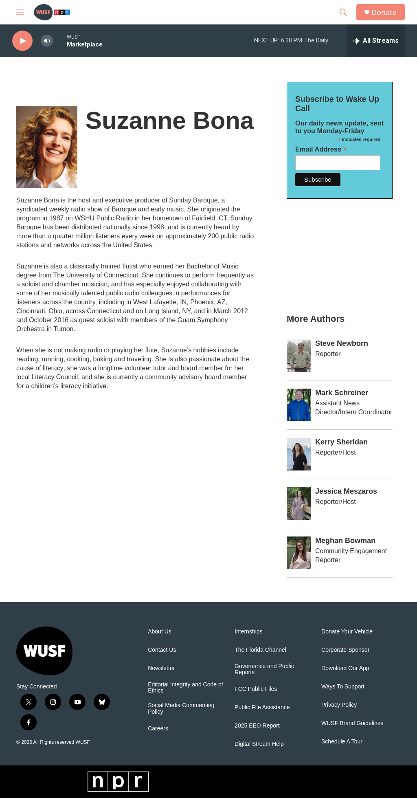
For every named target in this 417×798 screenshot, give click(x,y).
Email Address (321, 149)
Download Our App (345, 668)
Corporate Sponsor (345, 650)
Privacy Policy (339, 705)
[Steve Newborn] (299, 355)
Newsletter (161, 668)
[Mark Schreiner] (299, 405)
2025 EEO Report (257, 726)
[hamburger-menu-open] (20, 12)
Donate (384, 12)
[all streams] (376, 40)
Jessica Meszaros (346, 491)
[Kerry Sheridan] (299, 454)
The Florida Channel (260, 650)
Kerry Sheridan (341, 442)
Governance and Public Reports (264, 669)
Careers (158, 728)
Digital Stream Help (259, 744)
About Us (159, 632)
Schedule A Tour (341, 742)
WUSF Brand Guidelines (352, 723)
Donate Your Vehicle (347, 632)
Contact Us (162, 650)
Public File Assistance (262, 707)
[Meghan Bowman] (299, 552)
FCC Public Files (256, 689)
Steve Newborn (341, 343)
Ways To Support (342, 687)
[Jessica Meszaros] (299, 503)
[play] (22, 41)
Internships (248, 632)
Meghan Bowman (345, 540)
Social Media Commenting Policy (181, 708)
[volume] (47, 41)
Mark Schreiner (341, 393)
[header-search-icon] (343, 12)
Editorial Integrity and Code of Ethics (185, 687)
